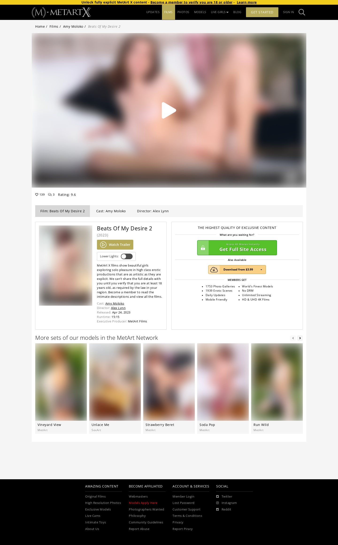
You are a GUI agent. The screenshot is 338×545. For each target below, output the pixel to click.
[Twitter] (224, 497)
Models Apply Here (143, 503)
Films (54, 26)
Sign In (288, 12)
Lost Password (184, 503)
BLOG (237, 12)
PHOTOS (183, 12)
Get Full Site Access (235, 247)
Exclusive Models (98, 509)
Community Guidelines (146, 522)
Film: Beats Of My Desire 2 (62, 211)
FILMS (168, 12)
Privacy (178, 522)
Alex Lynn (118, 308)
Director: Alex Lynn (153, 211)
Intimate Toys (95, 522)
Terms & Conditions (187, 516)
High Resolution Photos (103, 503)
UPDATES (153, 12)
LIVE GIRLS (220, 12)
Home (40, 26)
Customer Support (186, 509)
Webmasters (138, 497)
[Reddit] (223, 509)
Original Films (95, 497)
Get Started (262, 12)
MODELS (200, 12)
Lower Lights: (116, 256)
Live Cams (92, 516)
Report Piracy (183, 529)
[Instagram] (226, 503)
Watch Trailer (115, 244)
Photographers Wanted (146, 509)
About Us (92, 529)
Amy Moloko (73, 26)
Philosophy (137, 516)
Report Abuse (139, 529)
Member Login (183, 497)
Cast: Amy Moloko (111, 211)
